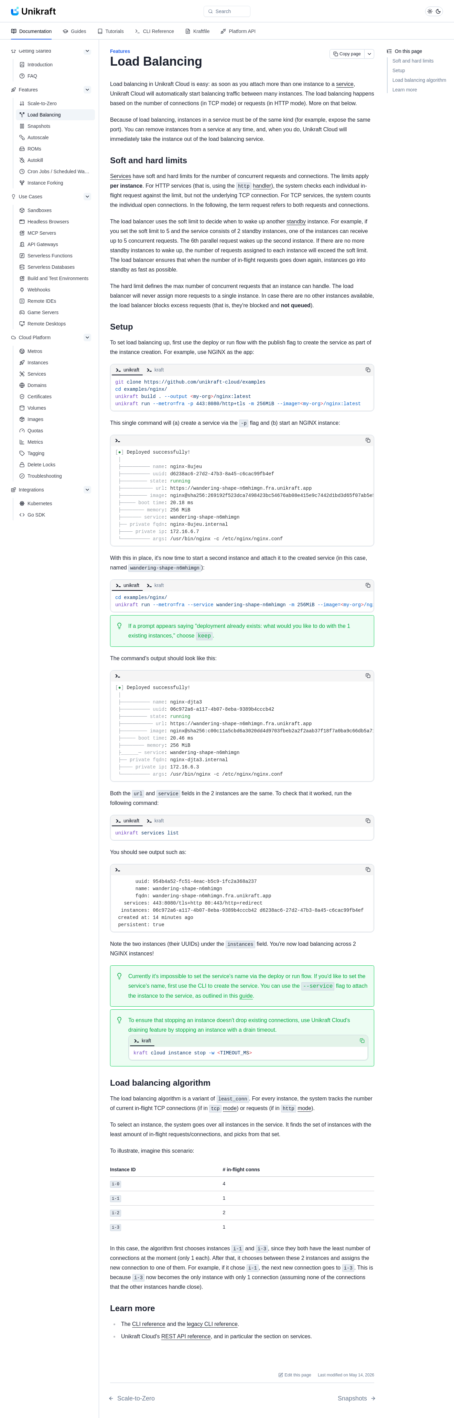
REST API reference (186, 1335)
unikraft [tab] (127, 370)
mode (230, 1108)
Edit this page (294, 1373)
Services (120, 176)
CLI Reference (154, 31)
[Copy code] (368, 369)
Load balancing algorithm (419, 80)
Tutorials (110, 31)
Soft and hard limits (413, 61)
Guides (74, 31)
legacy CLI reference (212, 1323)
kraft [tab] (155, 370)
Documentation (31, 31)
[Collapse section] (87, 51)
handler (262, 186)
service (345, 84)
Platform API (238, 31)
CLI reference (148, 1323)
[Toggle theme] (434, 11)
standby (296, 221)
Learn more (404, 89)
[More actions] (369, 54)
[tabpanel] (242, 393)
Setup (398, 70)
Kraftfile (197, 31)
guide (246, 996)
